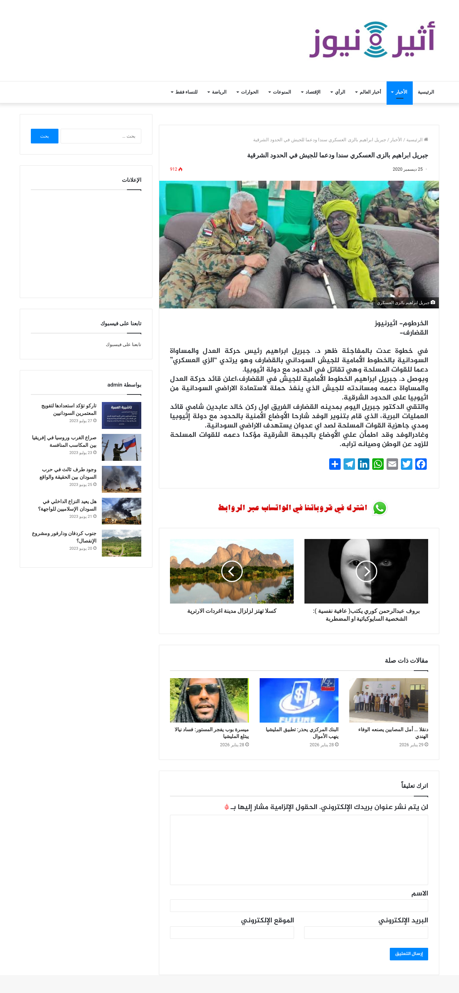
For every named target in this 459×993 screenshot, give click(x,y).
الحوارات (250, 92)
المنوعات (282, 92)
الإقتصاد (313, 92)
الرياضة (219, 92)
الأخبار (401, 92)
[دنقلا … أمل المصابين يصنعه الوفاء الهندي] (388, 700)
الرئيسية (426, 92)
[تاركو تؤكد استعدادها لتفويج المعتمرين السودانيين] (121, 415)
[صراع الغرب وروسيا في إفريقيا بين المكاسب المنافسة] (121, 447)
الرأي (340, 92)
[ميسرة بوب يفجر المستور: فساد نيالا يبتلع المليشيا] (209, 700)
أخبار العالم (370, 92)
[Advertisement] (86, 242)
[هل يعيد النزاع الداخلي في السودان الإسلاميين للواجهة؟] (121, 511)
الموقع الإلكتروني (267, 921)
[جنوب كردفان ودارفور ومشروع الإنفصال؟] (121, 543)
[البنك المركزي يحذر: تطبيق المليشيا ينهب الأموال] (299, 700)
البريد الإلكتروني (403, 921)
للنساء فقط (186, 92)
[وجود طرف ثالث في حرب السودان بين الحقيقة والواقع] (121, 479)
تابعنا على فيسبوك (123, 344)
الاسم (419, 894)
